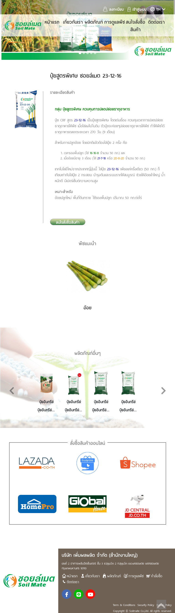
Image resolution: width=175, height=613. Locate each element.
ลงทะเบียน (114, 9)
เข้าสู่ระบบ (136, 9)
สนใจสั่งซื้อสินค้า (135, 25)
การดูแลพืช (114, 21)
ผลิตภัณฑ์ (94, 21)
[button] (21, 392)
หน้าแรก (52, 21)
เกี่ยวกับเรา (73, 21)
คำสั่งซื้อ (154, 575)
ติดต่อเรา (156, 21)
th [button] (157, 9)
